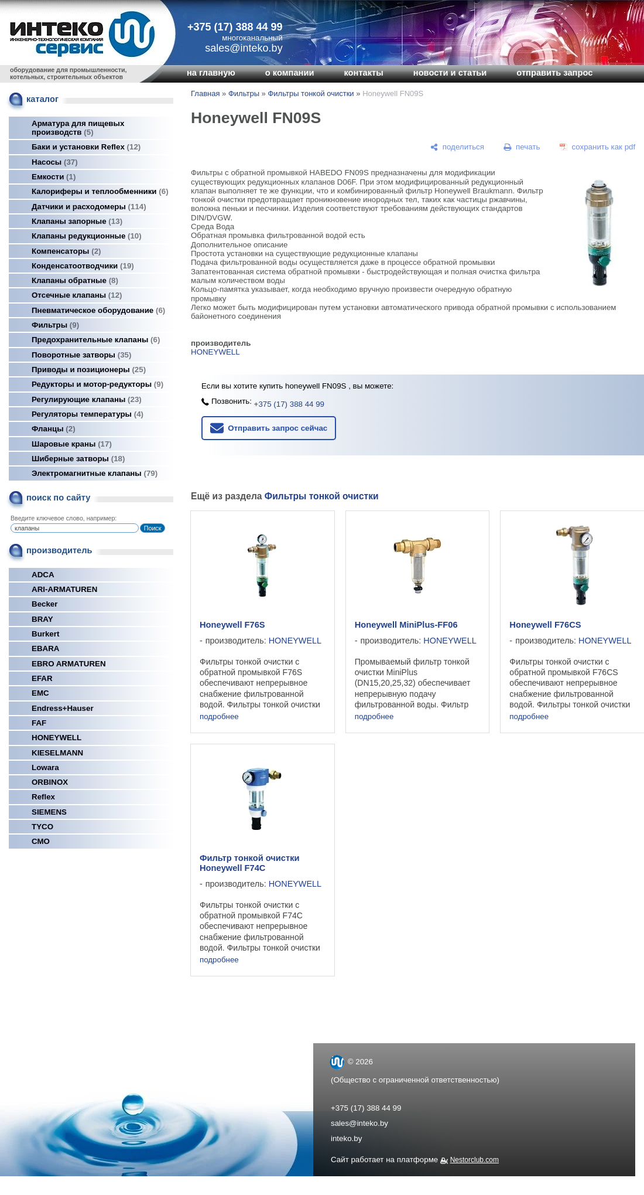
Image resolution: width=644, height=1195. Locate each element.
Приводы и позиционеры (89, 369)
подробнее (219, 716)
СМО (41, 841)
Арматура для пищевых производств (78, 128)
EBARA (45, 648)
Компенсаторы (66, 251)
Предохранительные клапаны (96, 339)
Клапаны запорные (77, 221)
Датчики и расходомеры (89, 206)
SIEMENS (49, 812)
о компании (289, 72)
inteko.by (346, 1138)
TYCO (42, 826)
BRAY (42, 619)
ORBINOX (50, 782)
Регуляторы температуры (87, 414)
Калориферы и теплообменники (100, 191)
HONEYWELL (56, 737)
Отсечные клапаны (77, 295)
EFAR (42, 678)
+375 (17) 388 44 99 (235, 27)
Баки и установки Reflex (86, 146)
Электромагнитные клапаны (94, 473)
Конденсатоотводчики (83, 265)
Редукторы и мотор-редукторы (97, 384)
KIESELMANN (57, 752)
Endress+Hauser (63, 708)
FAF (39, 723)
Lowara (45, 767)
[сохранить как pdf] (597, 146)
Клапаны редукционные (87, 235)
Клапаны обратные (75, 280)
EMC (40, 693)
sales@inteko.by (359, 1123)
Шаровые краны (72, 444)
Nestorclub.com (474, 1160)
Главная (205, 93)
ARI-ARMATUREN (64, 589)
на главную (211, 72)
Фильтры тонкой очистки (311, 93)
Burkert (45, 633)
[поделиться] (457, 146)
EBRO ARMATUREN (69, 663)
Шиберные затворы (78, 458)
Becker (44, 604)
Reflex (43, 796)
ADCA (43, 574)
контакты (363, 72)
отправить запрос (554, 72)
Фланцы (54, 428)
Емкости (54, 176)
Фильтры (55, 325)
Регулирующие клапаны (87, 399)
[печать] (522, 146)
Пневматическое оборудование (98, 310)
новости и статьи (450, 72)
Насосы (55, 162)
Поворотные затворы (81, 354)
